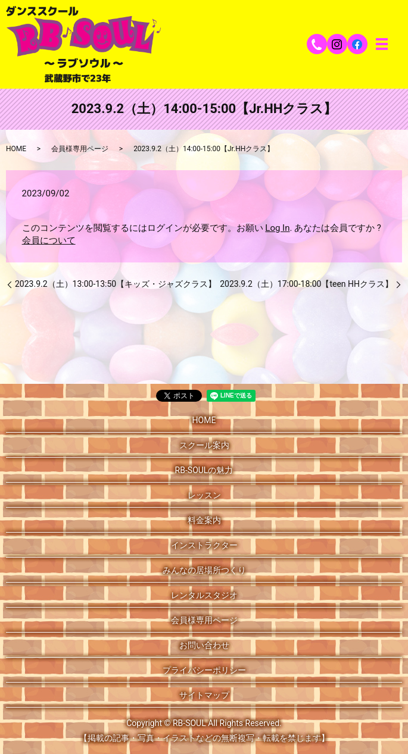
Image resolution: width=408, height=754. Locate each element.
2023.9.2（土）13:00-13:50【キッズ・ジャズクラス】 (115, 284)
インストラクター (204, 545)
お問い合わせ (204, 645)
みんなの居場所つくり (204, 570)
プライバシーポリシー (204, 670)
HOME (16, 149)
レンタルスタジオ (204, 595)
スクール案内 (204, 445)
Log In (277, 228)
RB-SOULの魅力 (204, 470)
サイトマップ (204, 695)
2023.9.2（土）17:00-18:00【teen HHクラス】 (306, 284)
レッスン (204, 495)
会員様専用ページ (79, 149)
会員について (49, 240)
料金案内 (204, 520)
